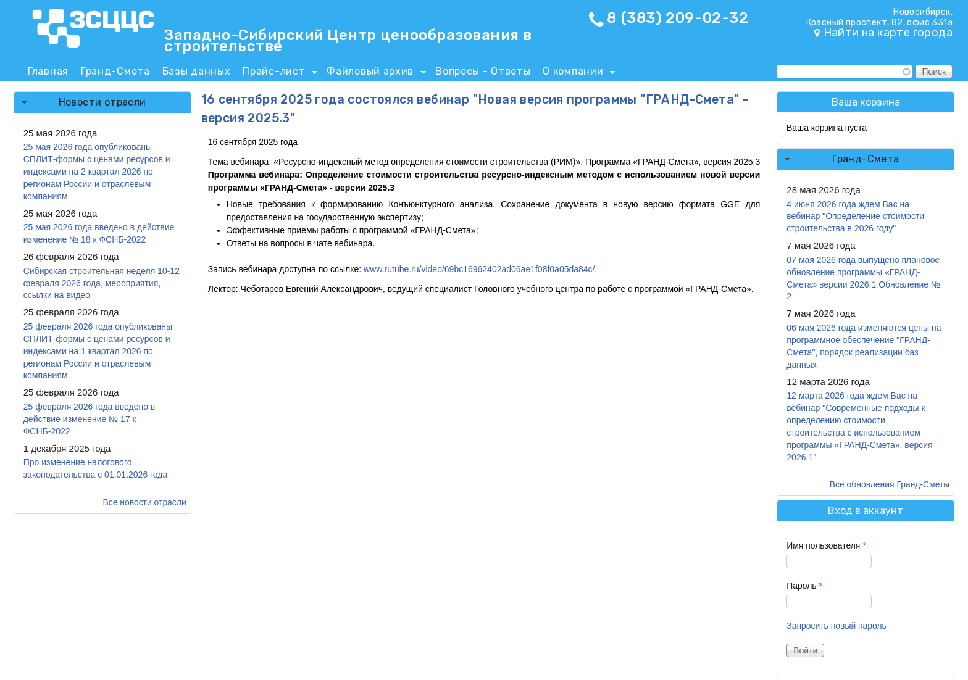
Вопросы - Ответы (482, 71)
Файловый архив (373, 73)
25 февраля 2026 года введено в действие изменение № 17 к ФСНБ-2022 (89, 419)
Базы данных (196, 71)
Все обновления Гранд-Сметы (890, 484)
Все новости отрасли (144, 502)
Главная (48, 71)
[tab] (102, 102)
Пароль (804, 586)
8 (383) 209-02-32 (677, 18)
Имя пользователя (826, 545)
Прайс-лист (276, 73)
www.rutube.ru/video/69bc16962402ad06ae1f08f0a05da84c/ (479, 269)
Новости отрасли (102, 102)
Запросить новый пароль (836, 626)
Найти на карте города (888, 32)
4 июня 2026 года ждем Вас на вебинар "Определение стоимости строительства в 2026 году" (855, 216)
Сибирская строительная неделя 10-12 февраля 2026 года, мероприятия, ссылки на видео (101, 283)
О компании (575, 73)
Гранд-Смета (115, 71)
